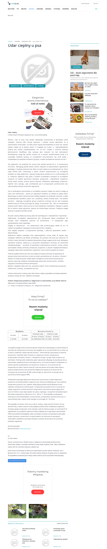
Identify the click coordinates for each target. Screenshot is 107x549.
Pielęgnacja (76, 67)
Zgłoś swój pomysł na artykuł (17, 460)
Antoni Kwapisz (29, 86)
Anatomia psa (88, 111)
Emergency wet (15, 86)
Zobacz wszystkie (62, 523)
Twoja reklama (85, 3)
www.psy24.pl (25, 429)
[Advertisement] (53, 28)
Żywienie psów (88, 101)
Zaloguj (95, 3)
